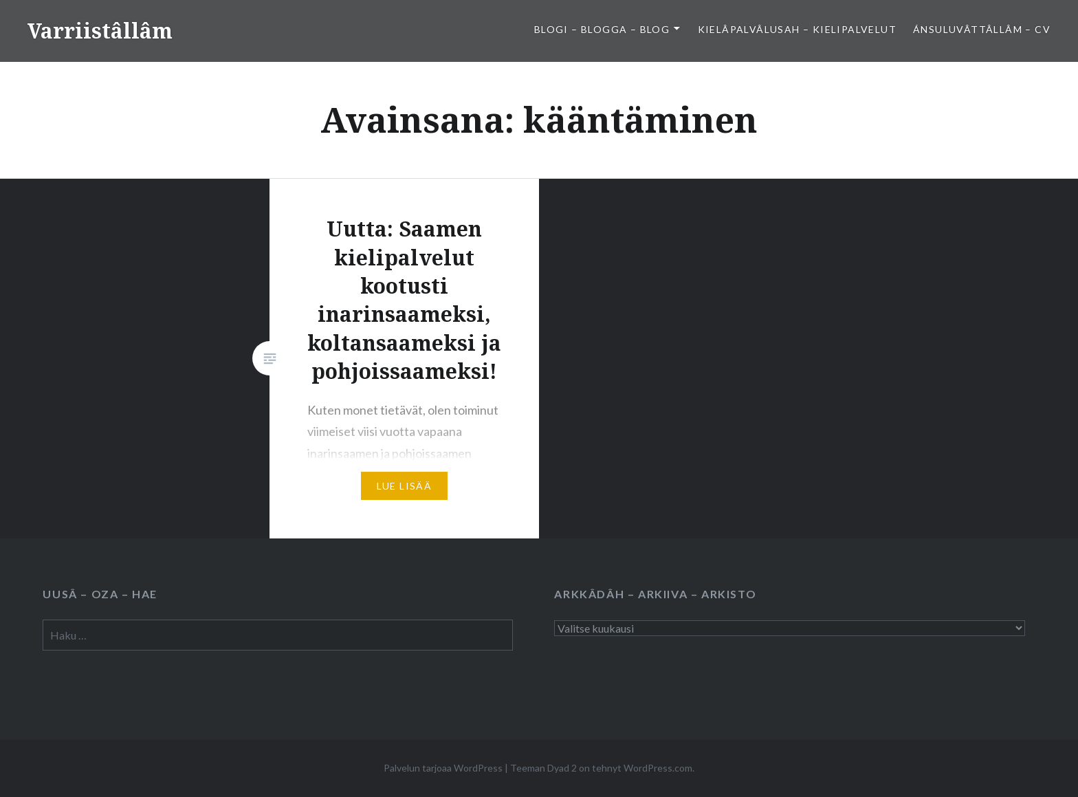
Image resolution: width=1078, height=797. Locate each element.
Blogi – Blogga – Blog (602, 29)
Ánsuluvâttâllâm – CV (981, 29)
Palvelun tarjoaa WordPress (443, 768)
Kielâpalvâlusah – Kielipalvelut (797, 29)
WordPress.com (658, 768)
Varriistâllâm (100, 31)
